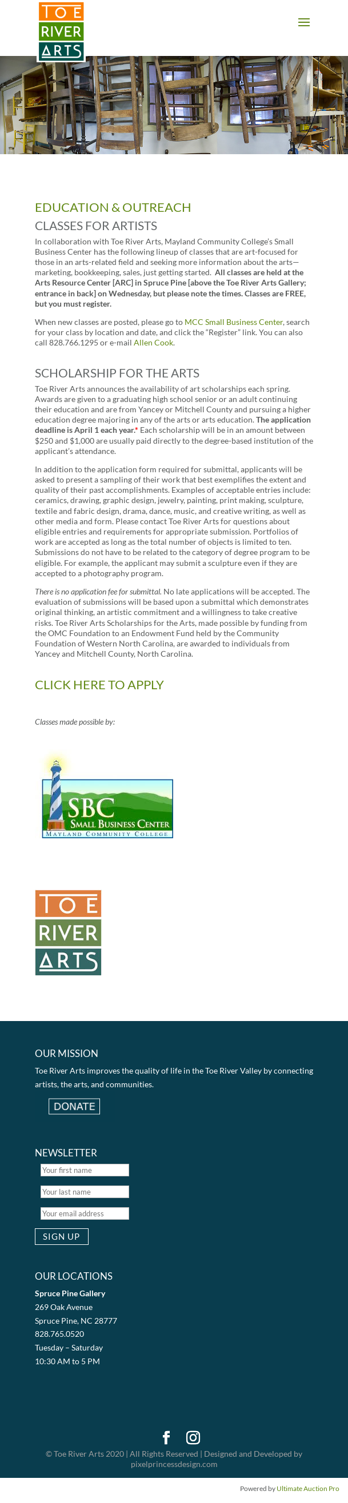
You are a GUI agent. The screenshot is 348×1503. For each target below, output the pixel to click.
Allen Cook (153, 342)
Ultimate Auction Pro (308, 1488)
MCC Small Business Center (234, 322)
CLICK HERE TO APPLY (99, 684)
